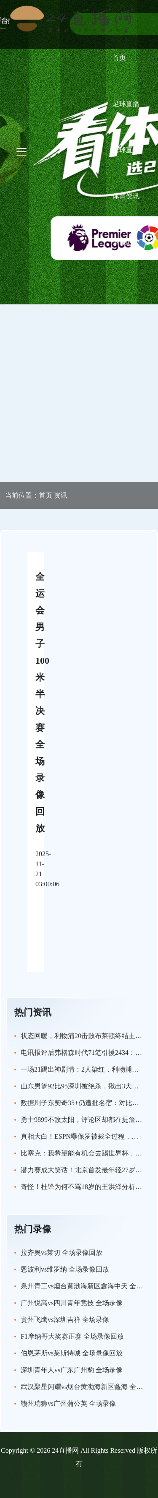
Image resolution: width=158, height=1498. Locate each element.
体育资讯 (125, 196)
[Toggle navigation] (21, 152)
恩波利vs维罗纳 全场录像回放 (65, 1269)
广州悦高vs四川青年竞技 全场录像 (72, 1302)
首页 (119, 57)
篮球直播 (125, 149)
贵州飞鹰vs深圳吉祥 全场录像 (65, 1319)
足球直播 (125, 103)
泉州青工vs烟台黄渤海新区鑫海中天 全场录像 (88, 1286)
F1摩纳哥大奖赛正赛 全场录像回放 (72, 1336)
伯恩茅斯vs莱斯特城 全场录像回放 (72, 1353)
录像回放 (125, 242)
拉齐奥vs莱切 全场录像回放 (61, 1252)
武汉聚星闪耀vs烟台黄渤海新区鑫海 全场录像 (88, 1386)
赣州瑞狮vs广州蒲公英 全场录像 (68, 1403)
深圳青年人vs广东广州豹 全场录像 (72, 1369)
